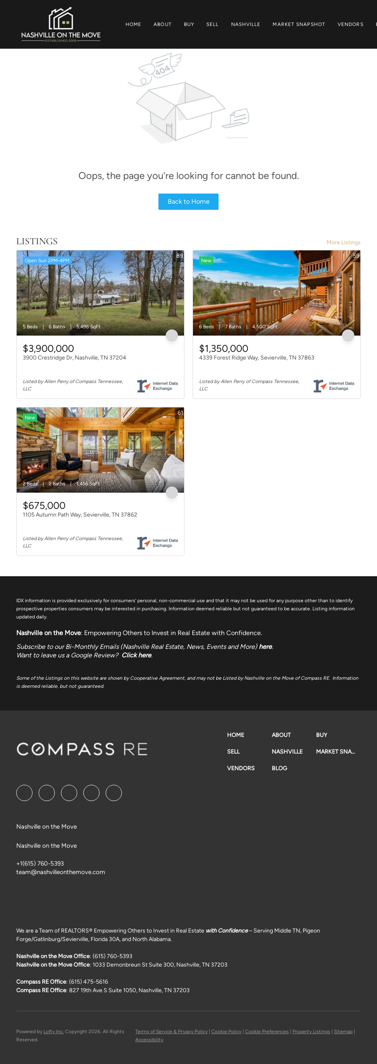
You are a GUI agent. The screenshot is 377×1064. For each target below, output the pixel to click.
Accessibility (149, 1039)
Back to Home (189, 201)
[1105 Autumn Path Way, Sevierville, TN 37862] (100, 450)
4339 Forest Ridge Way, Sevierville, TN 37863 (256, 357)
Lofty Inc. (53, 1031)
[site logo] (82, 752)
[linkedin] (47, 793)
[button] (60, 24)
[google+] (114, 793)
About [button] (163, 24)
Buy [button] (189, 24)
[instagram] (91, 793)
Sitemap (343, 1031)
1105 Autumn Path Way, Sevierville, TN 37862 (80, 514)
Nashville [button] (246, 24)
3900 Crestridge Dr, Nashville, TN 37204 (74, 357)
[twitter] (69, 793)
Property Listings (311, 1031)
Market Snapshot (299, 24)
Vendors (351, 24)
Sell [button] (212, 24)
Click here (136, 655)
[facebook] (24, 793)
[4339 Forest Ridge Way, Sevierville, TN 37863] (276, 293)
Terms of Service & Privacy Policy (171, 1031)
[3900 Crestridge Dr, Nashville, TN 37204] (100, 293)
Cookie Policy (226, 1031)
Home (133, 24)
